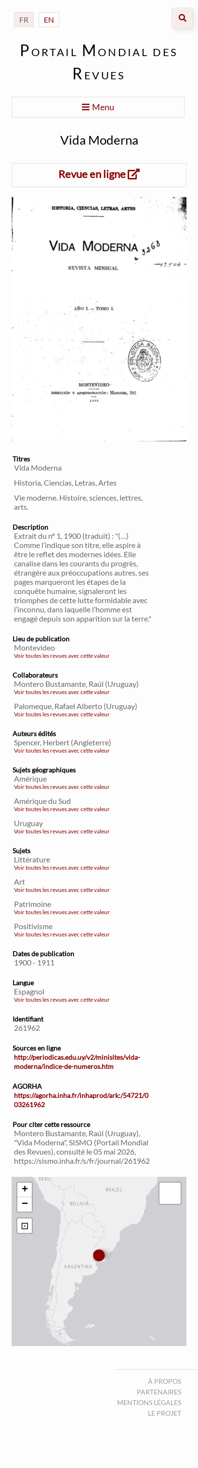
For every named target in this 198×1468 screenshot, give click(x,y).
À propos (164, 1381)
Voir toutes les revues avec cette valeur (62, 655)
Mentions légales (149, 1402)
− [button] (25, 1204)
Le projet (164, 1413)
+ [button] (25, 1190)
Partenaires (159, 1392)
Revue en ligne (99, 173)
